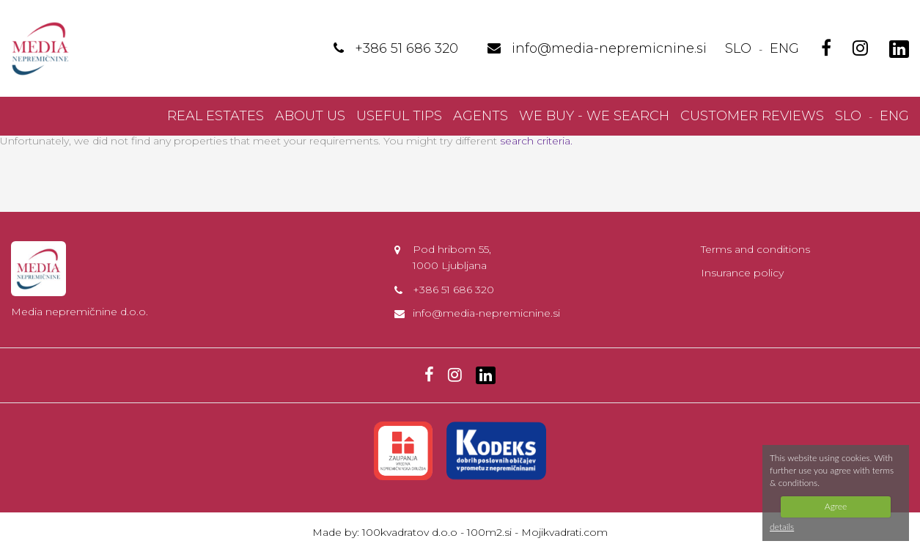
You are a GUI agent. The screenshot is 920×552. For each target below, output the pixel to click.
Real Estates (215, 116)
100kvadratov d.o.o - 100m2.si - (441, 532)
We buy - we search (594, 116)
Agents (480, 116)
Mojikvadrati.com (564, 532)
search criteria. (536, 140)
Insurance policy (742, 272)
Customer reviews (752, 116)
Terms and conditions (755, 249)
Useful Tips (399, 116)
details (782, 526)
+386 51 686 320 (453, 289)
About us (310, 116)
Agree (836, 506)
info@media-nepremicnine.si (486, 313)
